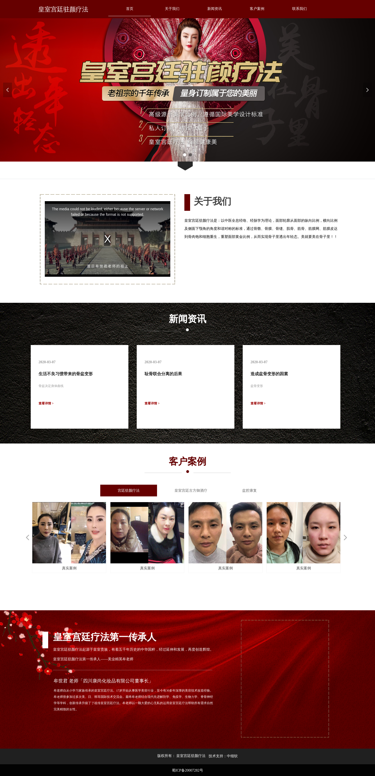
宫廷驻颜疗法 (129, 490)
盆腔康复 (249, 490)
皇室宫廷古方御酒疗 (190, 490)
